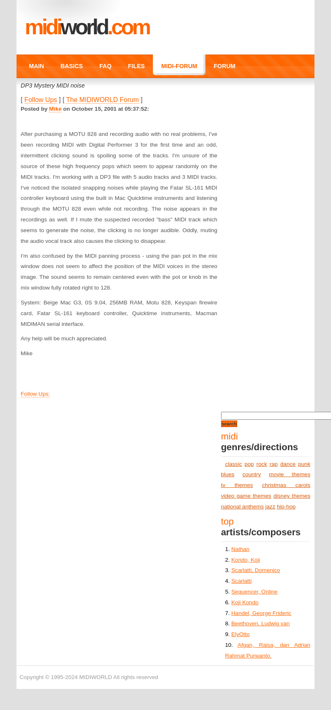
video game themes (246, 496)
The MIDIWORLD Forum (102, 99)
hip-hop (286, 506)
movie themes (289, 474)
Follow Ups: (35, 394)
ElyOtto (240, 634)
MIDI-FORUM (179, 66)
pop (249, 464)
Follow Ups (40, 99)
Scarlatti (241, 581)
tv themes (237, 485)
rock (262, 464)
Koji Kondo (245, 602)
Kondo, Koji (245, 560)
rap (273, 464)
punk (304, 464)
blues (228, 474)
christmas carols (286, 485)
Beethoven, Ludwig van (260, 623)
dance (287, 464)
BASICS (72, 66)
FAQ (105, 66)
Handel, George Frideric (261, 613)
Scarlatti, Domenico (255, 570)
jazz (270, 506)
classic (233, 464)
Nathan (240, 549)
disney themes (292, 496)
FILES (136, 66)
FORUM (224, 66)
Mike (55, 109)
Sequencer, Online (254, 592)
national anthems (242, 506)
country (252, 474)
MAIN (36, 66)
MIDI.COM (87, 27)
